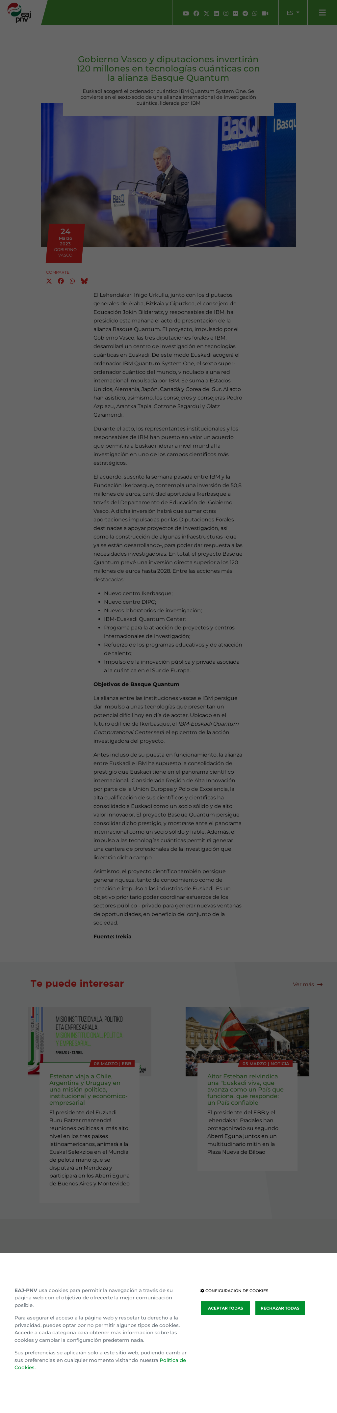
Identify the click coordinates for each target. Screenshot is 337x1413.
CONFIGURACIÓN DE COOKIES (234, 1290)
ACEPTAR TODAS (225, 1308)
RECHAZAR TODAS (280, 1308)
